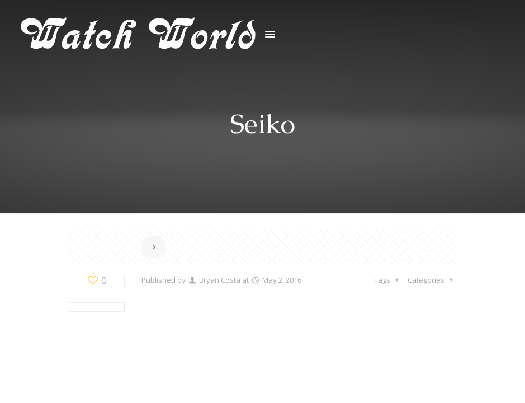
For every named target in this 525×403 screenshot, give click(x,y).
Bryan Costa (219, 280)
